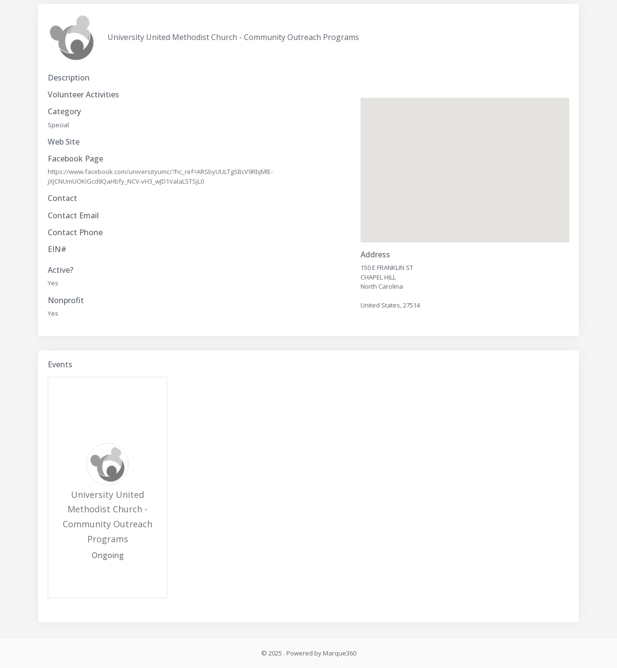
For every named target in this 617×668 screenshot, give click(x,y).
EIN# (57, 249)
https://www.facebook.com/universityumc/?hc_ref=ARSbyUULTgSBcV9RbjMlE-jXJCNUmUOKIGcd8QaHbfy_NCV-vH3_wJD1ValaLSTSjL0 (160, 176)
